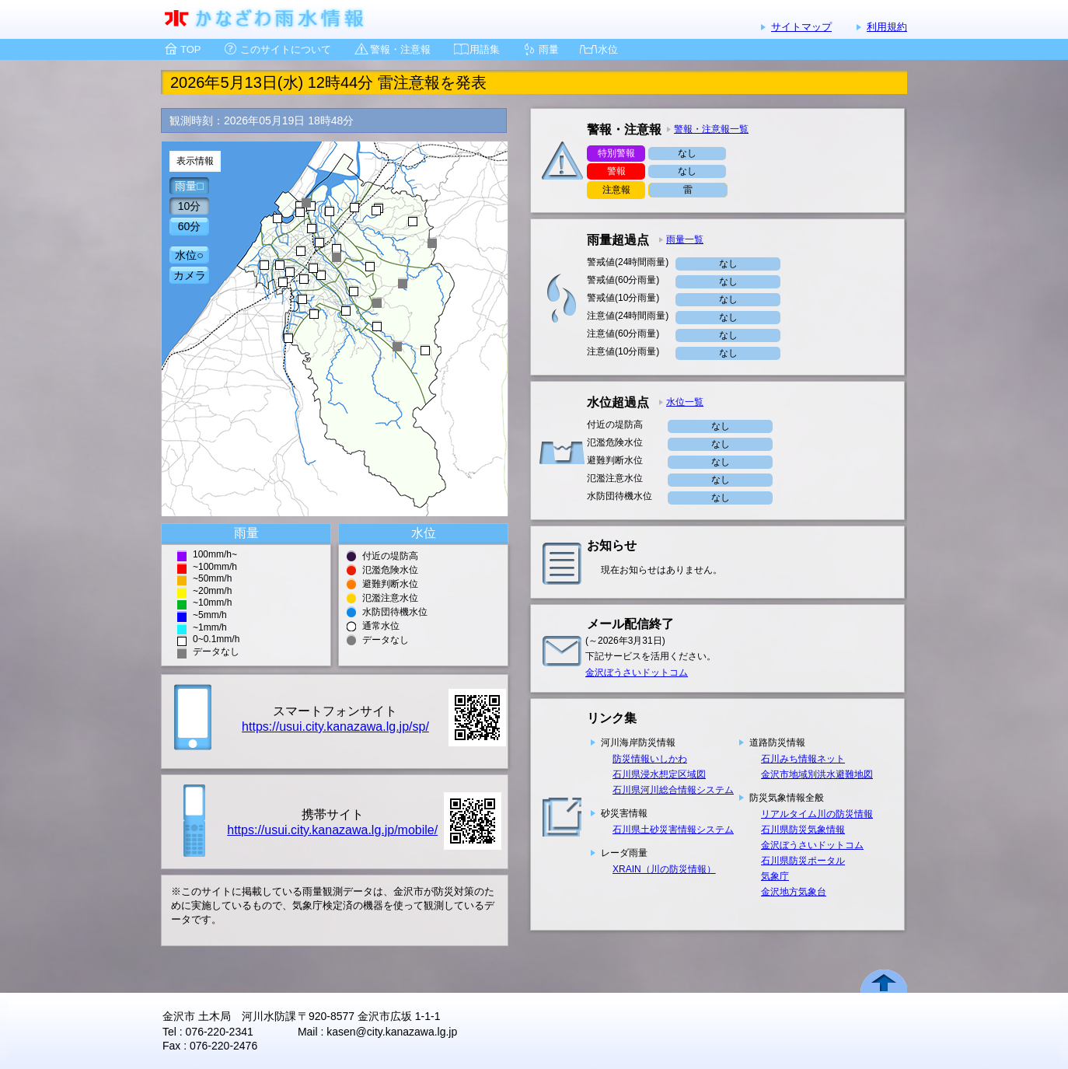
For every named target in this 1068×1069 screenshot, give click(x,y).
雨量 (549, 49)
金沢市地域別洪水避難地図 (817, 774)
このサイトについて (285, 49)
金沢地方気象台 (793, 891)
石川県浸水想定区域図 (659, 774)
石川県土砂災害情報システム (673, 829)
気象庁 (775, 876)
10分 (189, 206)
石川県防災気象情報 (803, 829)
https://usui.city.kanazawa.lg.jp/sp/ (335, 726)
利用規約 (887, 27)
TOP (190, 49)
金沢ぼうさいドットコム (636, 672)
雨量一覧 (684, 239)
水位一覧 (684, 402)
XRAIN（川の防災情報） (664, 869)
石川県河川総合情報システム (673, 789)
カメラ (189, 275)
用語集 (484, 49)
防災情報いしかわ (650, 758)
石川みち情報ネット (803, 758)
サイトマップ (801, 27)
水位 (608, 49)
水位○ (189, 255)
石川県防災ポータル (803, 860)
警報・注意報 (400, 49)
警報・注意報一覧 (711, 129)
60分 (189, 226)
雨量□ (189, 186)
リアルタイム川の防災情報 (817, 814)
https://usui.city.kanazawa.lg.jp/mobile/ (332, 830)
